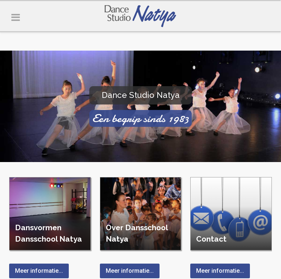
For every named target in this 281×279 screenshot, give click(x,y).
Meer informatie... (39, 270)
